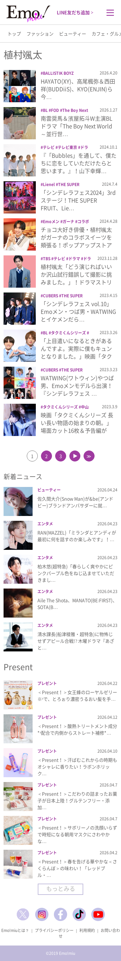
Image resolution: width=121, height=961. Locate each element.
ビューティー (72, 33)
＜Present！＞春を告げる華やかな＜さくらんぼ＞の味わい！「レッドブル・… (77, 868)
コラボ (83, 221)
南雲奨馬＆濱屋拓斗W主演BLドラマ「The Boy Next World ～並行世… (76, 126)
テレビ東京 (67, 147)
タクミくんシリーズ (68, 333)
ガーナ (68, 221)
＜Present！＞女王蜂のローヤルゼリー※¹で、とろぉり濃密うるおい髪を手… (77, 695)
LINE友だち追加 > (75, 12)
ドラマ (74, 259)
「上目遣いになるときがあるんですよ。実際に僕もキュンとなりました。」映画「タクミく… (76, 352)
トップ (14, 33)
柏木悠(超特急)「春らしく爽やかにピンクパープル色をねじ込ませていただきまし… (75, 573)
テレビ (49, 147)
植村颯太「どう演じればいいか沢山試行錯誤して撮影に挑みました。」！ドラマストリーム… (76, 278)
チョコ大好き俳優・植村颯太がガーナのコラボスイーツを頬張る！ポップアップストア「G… (76, 240)
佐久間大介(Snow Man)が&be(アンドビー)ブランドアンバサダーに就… (75, 502)
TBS (46, 259)
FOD (55, 110)
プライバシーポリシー (54, 930)
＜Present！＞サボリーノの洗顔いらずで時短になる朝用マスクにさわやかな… (77, 834)
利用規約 (87, 930)
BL (45, 110)
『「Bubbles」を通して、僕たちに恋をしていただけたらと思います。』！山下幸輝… (78, 163)
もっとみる (60, 888)
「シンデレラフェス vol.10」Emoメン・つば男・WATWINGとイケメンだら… (78, 311)
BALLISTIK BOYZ (58, 73)
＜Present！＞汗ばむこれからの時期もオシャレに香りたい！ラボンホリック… (77, 767)
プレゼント (47, 683)
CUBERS (50, 296)
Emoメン (51, 221)
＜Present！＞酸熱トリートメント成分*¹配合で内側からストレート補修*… (77, 729)
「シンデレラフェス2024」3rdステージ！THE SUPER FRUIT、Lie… (78, 200)
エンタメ (45, 524)
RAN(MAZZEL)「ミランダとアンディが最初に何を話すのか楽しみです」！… (76, 535)
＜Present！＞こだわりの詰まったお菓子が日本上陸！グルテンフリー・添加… (77, 800)
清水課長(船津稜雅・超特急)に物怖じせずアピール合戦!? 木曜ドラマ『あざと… (75, 641)
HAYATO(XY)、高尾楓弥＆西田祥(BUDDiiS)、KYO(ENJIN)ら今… (78, 89)
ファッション (40, 33)
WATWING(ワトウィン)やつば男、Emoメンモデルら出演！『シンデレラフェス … (77, 385)
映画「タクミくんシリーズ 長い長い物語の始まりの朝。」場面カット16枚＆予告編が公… (77, 426)
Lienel (49, 184)
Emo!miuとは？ (15, 930)
